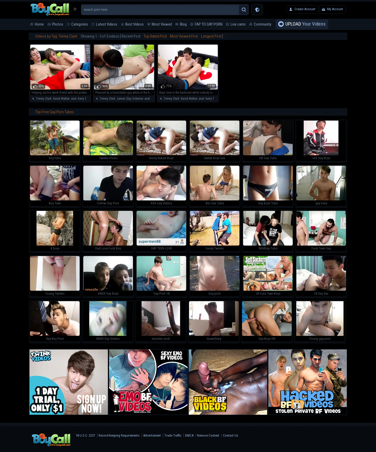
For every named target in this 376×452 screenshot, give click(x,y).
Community (262, 24)
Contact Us (230, 435)
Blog (183, 24)
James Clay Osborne (130, 98)
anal (74, 98)
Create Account (305, 9)
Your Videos (305, 24)
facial (88, 98)
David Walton (61, 98)
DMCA (189, 435)
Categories (79, 24)
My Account (335, 9)
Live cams (238, 24)
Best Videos (134, 24)
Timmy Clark (44, 98)
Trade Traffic (172, 435)
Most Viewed (162, 24)
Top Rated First (155, 36)
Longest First (211, 36)
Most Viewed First (184, 36)
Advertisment (152, 435)
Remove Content (208, 435)
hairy (81, 98)
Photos (57, 24)
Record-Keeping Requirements (119, 435)
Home (39, 24)
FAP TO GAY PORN (208, 24)
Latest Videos (106, 24)
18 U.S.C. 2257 (85, 435)
